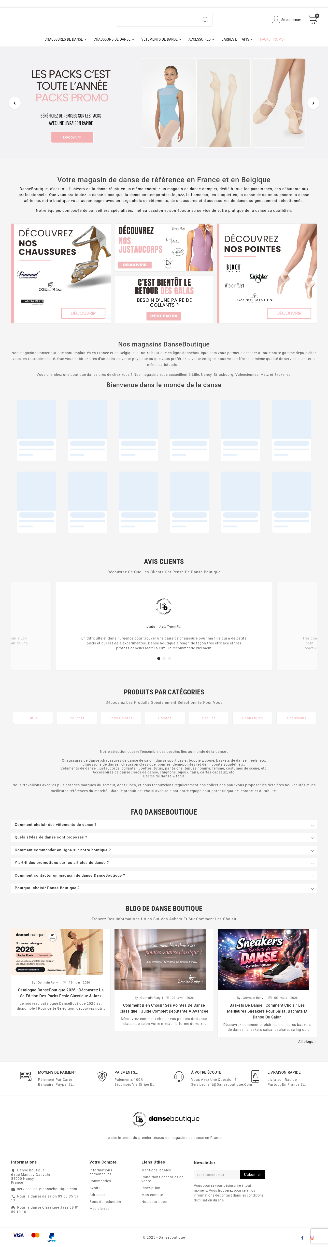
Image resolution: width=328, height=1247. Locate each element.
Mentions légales (156, 1175)
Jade (151, 630)
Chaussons (296, 722)
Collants (77, 722)
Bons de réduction (105, 1206)
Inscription (151, 1192)
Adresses (97, 1199)
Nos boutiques (154, 1206)
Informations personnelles (100, 1177)
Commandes (100, 1185)
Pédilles (208, 722)
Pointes (164, 722)
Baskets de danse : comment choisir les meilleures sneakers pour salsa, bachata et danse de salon (267, 1015)
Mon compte (152, 1199)
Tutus (33, 722)
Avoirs (94, 1192)
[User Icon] (286, 22)
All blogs (307, 1046)
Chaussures (252, 722)
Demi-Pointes (120, 722)
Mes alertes (99, 1213)
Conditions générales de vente (163, 1183)
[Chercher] (158, 21)
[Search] (205, 21)
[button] (158, 663)
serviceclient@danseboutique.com (47, 1193)
